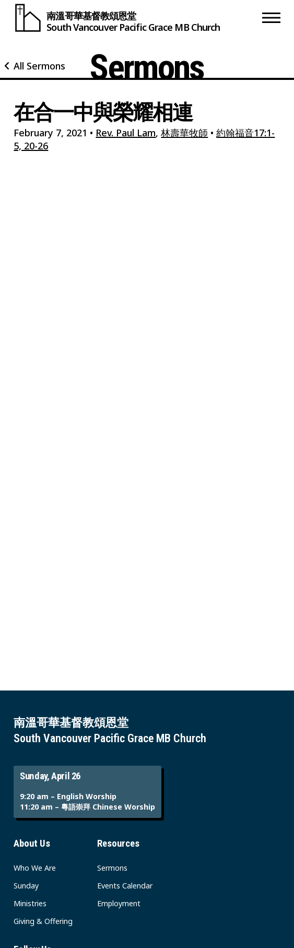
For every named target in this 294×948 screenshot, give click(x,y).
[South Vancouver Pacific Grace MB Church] (135, 18)
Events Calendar (124, 886)
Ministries (30, 903)
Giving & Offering (43, 921)
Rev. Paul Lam (126, 132)
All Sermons (39, 66)
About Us (32, 843)
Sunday (26, 886)
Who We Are (35, 868)
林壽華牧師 (184, 132)
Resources (118, 843)
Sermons (112, 868)
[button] (271, 18)
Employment (118, 903)
